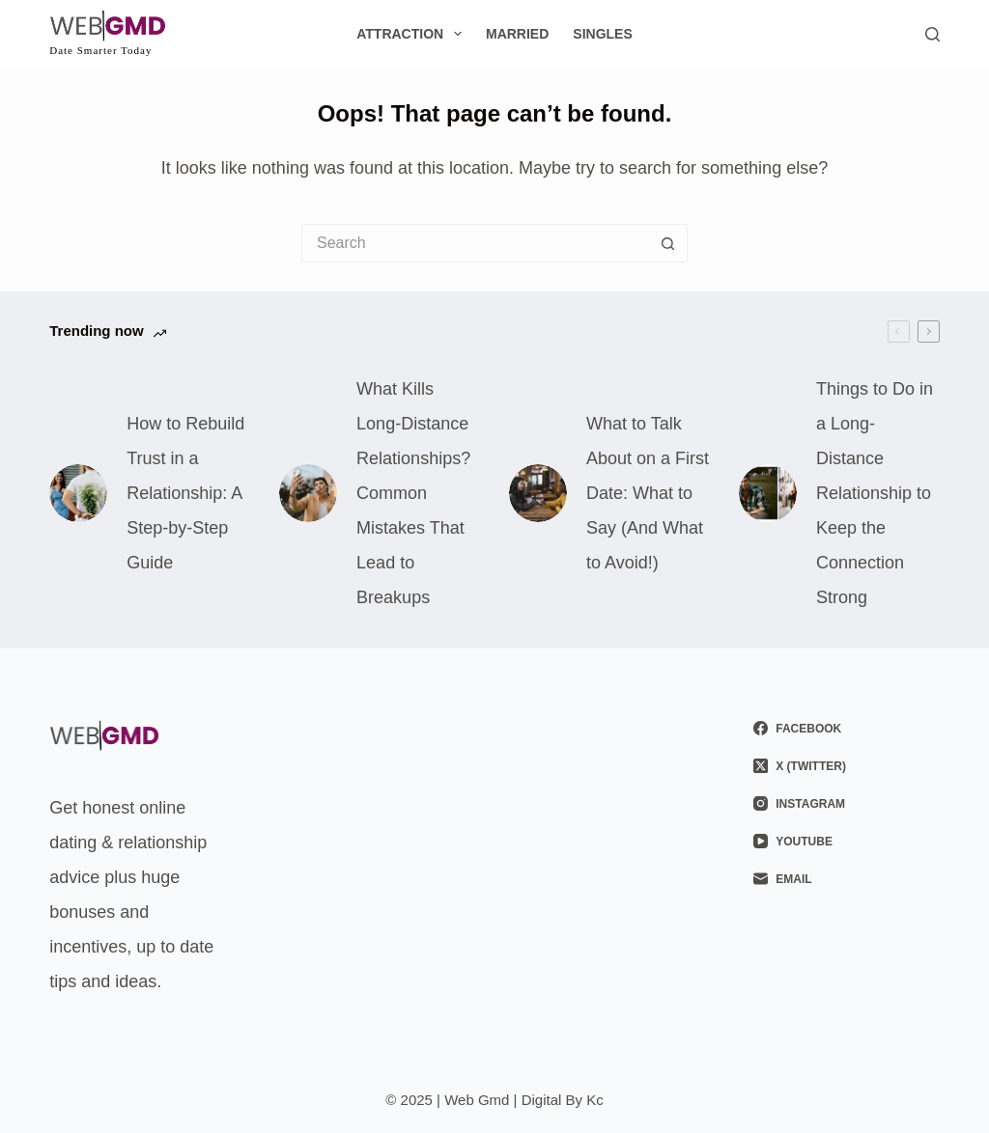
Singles (602, 33)
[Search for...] (475, 243)
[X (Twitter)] (846, 766)
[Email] (846, 879)
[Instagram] (846, 803)
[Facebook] (846, 728)
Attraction (412, 33)
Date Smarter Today (100, 50)
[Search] (932, 34)
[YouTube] (846, 841)
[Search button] (668, 243)
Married (517, 33)
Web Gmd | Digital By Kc (524, 1100)
